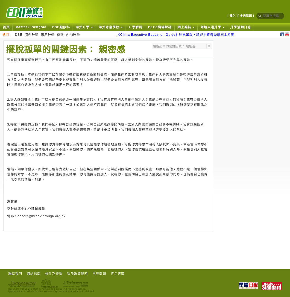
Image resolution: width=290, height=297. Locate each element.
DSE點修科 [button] (61, 27)
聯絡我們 (15, 274)
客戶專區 (118, 274)
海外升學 (31, 34)
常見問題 (99, 274)
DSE (18, 34)
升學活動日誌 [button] (240, 27)
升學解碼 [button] (135, 27)
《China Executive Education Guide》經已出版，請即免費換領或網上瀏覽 (175, 34)
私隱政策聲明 (77, 274)
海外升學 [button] (84, 27)
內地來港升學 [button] (212, 27)
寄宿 (60, 34)
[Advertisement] (108, 243)
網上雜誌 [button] (186, 27)
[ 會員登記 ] (246, 15)
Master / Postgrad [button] (30, 27)
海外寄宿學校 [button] (111, 27)
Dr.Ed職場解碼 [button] (160, 27)
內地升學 (73, 34)
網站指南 (34, 274)
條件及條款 (53, 274)
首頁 (6, 27)
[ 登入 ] (233, 15)
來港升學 (48, 34)
